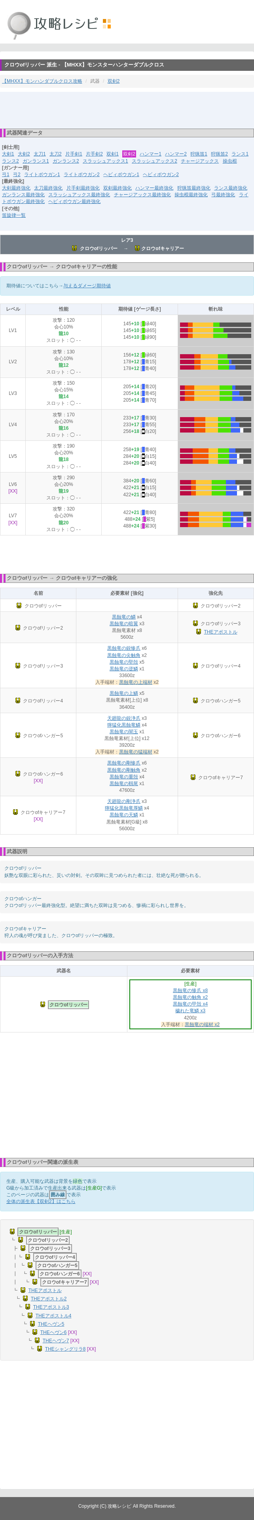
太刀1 (40, 154)
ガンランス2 (66, 161)
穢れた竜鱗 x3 (190, 1010)
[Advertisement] (127, 109)
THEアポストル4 (54, 1316)
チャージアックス (200, 161)
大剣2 (24, 154)
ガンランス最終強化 (23, 194)
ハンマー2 (176, 154)
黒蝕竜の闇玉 (124, 731)
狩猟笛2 (219, 154)
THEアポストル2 (49, 1299)
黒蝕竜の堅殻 (124, 662)
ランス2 (10, 161)
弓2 (17, 174)
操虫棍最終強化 (191, 194)
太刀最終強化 (48, 188)
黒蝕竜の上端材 (135, 682)
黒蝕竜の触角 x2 (190, 997)
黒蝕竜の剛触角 (123, 770)
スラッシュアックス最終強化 (79, 194)
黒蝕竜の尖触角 (123, 655)
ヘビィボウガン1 (121, 174)
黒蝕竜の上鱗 (124, 693)
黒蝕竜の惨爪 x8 (190, 990)
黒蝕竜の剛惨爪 (123, 763)
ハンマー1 (150, 154)
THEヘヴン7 (56, 1341)
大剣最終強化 (16, 188)
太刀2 (55, 154)
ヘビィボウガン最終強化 (74, 201)
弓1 (5, 174)
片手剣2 (94, 154)
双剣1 (112, 154)
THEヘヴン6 (53, 1332)
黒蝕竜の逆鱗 (124, 669)
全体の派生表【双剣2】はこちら (41, 1201)
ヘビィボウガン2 (161, 174)
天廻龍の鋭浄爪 (123, 718)
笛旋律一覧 (14, 215)
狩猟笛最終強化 (193, 188)
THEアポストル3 (51, 1307)
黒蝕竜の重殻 (124, 777)
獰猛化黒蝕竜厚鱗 (124, 808)
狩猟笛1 (198, 154)
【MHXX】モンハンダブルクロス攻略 (42, 81)
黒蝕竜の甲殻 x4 (190, 1004)
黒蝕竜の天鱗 (124, 815)
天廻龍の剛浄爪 (123, 801)
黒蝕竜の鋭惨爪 (123, 648)
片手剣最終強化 (83, 188)
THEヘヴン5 (51, 1324)
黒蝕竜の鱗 (124, 617)
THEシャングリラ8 (65, 1349)
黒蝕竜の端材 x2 (202, 1024)
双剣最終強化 (117, 188)
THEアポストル (220, 632)
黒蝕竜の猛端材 (135, 752)
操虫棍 (230, 161)
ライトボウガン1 (42, 174)
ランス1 (239, 154)
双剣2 (114, 81)
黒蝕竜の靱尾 (124, 783)
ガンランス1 (36, 161)
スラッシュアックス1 (105, 161)
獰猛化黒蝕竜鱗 (123, 725)
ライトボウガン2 (82, 174)
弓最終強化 (223, 194)
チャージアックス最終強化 (142, 194)
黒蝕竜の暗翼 (124, 623)
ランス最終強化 (230, 188)
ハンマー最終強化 (154, 188)
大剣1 (8, 154)
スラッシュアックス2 (154, 161)
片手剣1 (73, 154)
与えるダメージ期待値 (87, 285)
